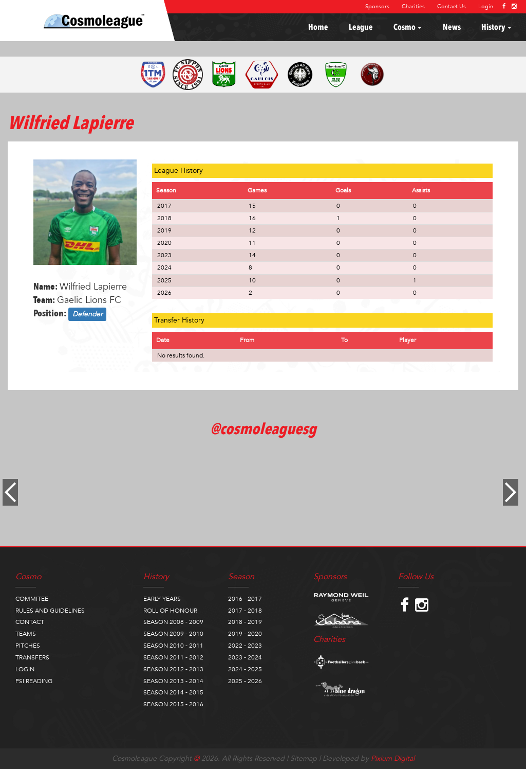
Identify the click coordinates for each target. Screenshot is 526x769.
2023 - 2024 (245, 657)
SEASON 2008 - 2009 (173, 622)
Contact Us (451, 6)
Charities (413, 6)
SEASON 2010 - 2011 (173, 645)
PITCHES (27, 645)
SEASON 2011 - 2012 (173, 657)
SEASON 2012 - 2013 (173, 669)
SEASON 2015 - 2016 (173, 704)
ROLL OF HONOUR (170, 610)
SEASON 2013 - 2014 (173, 681)
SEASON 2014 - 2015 (173, 692)
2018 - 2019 (245, 622)
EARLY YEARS (162, 599)
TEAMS (25, 634)
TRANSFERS (32, 657)
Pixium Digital (393, 758)
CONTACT (29, 622)
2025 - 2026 (245, 681)
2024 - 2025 (245, 669)
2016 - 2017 (245, 599)
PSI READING (33, 681)
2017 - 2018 (245, 610)
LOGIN (24, 669)
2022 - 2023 (245, 645)
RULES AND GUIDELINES (50, 610)
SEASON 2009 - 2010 (173, 634)
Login (485, 6)
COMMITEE (31, 599)
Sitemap (303, 758)
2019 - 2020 (245, 634)
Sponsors (377, 6)
